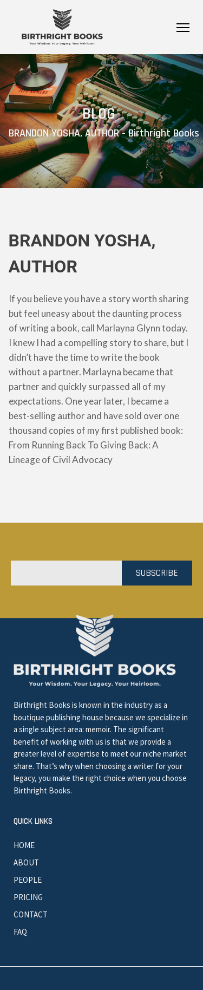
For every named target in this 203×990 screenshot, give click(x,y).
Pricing (28, 897)
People (28, 880)
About (26, 862)
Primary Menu (182, 27)
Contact (31, 914)
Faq (20, 932)
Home (24, 845)
